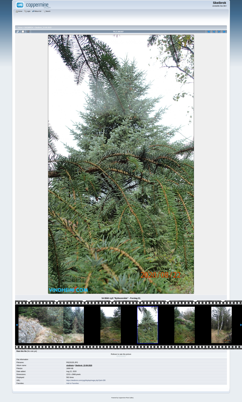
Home (20, 28)
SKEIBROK (28, 28)
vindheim (70, 365)
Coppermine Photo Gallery (126, 397)
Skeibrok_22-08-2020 (43, 28)
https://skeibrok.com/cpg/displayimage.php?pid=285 (86, 380)
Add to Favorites (72, 383)
